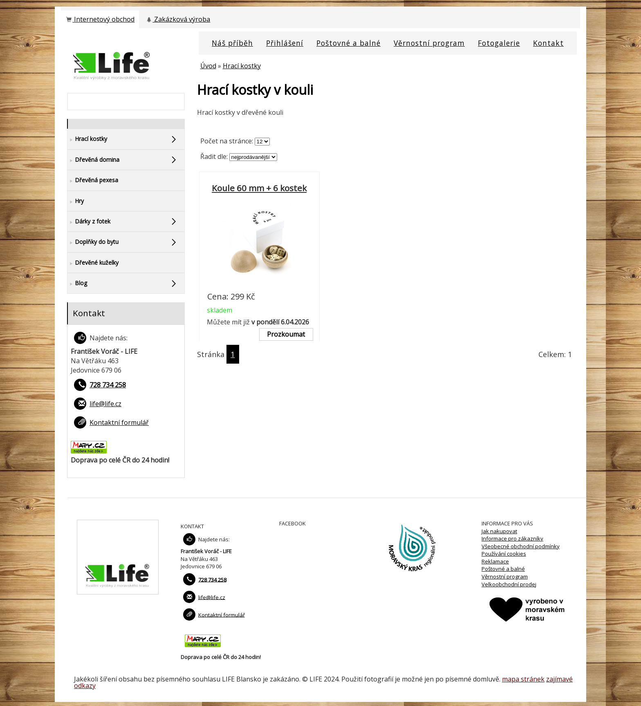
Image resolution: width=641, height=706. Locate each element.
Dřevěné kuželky (93, 263)
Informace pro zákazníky (512, 538)
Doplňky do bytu (93, 242)
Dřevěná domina (93, 160)
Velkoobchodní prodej (509, 584)
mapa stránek (523, 679)
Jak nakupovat (499, 531)
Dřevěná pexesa (92, 180)
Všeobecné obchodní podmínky (521, 546)
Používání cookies (504, 553)
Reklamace (495, 561)
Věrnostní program (505, 576)
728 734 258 (108, 384)
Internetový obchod (99, 19)
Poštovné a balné (503, 568)
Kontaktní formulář (119, 422)
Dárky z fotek (88, 221)
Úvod (208, 65)
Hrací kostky (242, 65)
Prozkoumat (286, 334)
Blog (77, 283)
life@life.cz (105, 403)
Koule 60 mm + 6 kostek (259, 188)
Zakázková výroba (177, 19)
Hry (75, 201)
